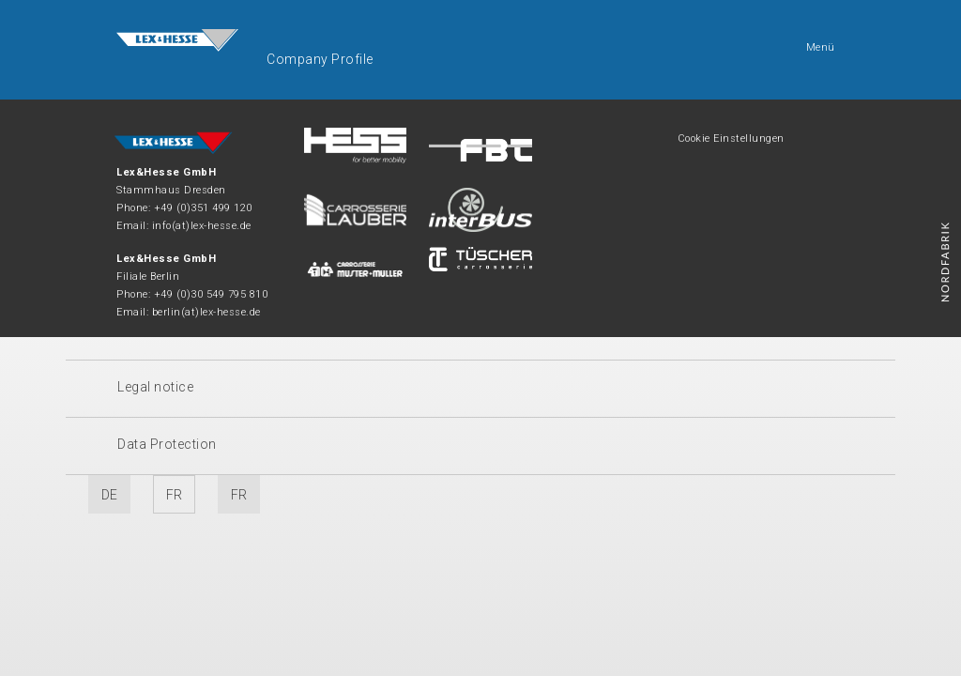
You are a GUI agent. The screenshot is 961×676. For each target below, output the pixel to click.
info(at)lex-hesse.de (202, 226)
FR (174, 494)
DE (109, 494)
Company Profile (320, 59)
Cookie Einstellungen (731, 138)
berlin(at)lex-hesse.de (206, 312)
